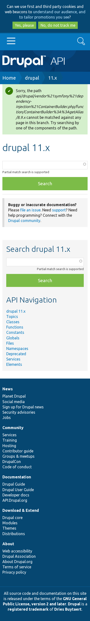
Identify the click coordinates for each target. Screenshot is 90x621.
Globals (12, 338)
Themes (9, 528)
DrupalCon (11, 461)
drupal (32, 78)
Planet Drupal (14, 396)
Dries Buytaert (68, 609)
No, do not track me (58, 25)
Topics (12, 316)
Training (9, 440)
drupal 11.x (15, 311)
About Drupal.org (17, 561)
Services (13, 359)
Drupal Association (19, 556)
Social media (13, 401)
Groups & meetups (18, 456)
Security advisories (18, 412)
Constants (15, 332)
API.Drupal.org (14, 500)
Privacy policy (14, 572)
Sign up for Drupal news (23, 407)
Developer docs (15, 495)
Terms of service (16, 567)
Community (13, 427)
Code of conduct (17, 467)
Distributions (13, 534)
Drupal (74, 604)
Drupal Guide (13, 484)
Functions (14, 327)
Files (10, 343)
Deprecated (16, 354)
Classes (12, 322)
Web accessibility (17, 551)
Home (9, 78)
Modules (10, 523)
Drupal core (12, 517)
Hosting (9, 446)
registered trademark (28, 609)
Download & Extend (20, 510)
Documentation (16, 477)
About (8, 544)
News (7, 389)
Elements (14, 364)
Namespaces (17, 348)
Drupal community (24, 220)
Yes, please (24, 25)
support (59, 210)
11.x (52, 78)
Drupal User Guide (18, 490)
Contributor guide (17, 451)
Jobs (6, 417)
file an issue (30, 210)
